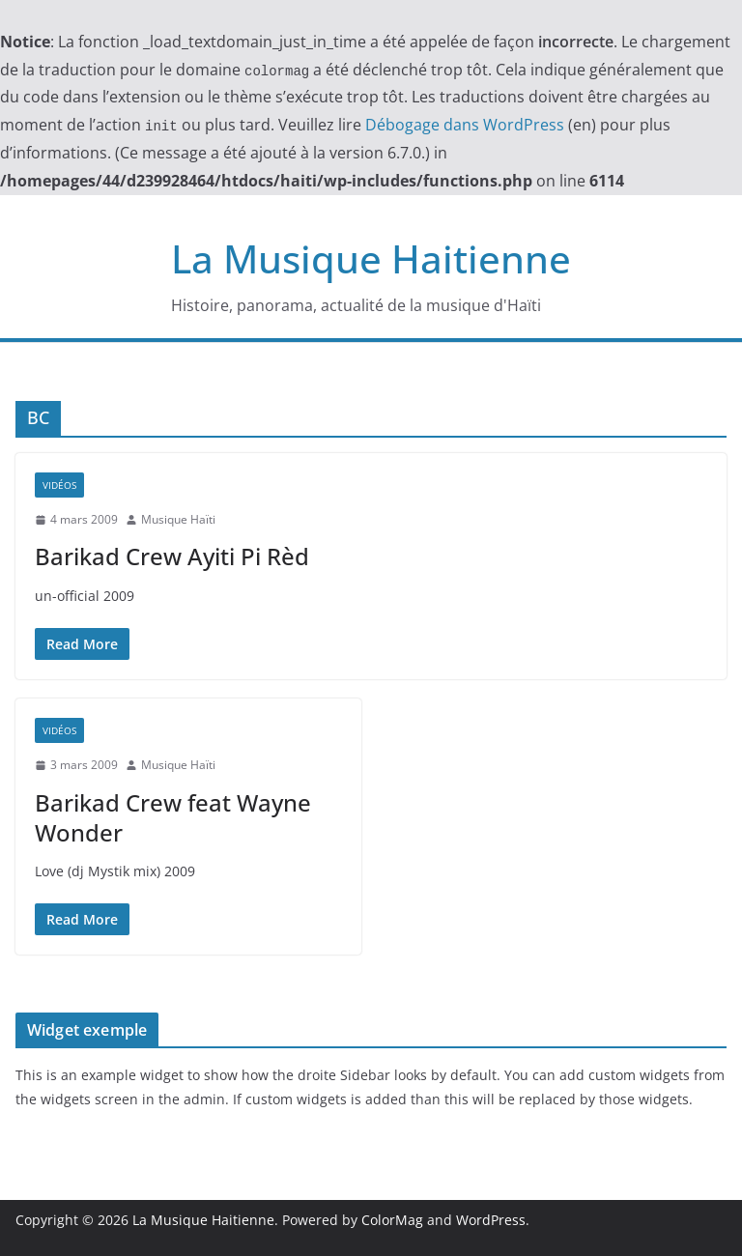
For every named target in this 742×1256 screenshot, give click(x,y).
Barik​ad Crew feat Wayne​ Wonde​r (173, 817)
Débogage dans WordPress (464, 124)
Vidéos (59, 485)
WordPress (491, 1220)
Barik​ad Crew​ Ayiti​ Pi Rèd (172, 556)
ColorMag (392, 1220)
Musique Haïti (178, 519)
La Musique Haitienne (371, 258)
